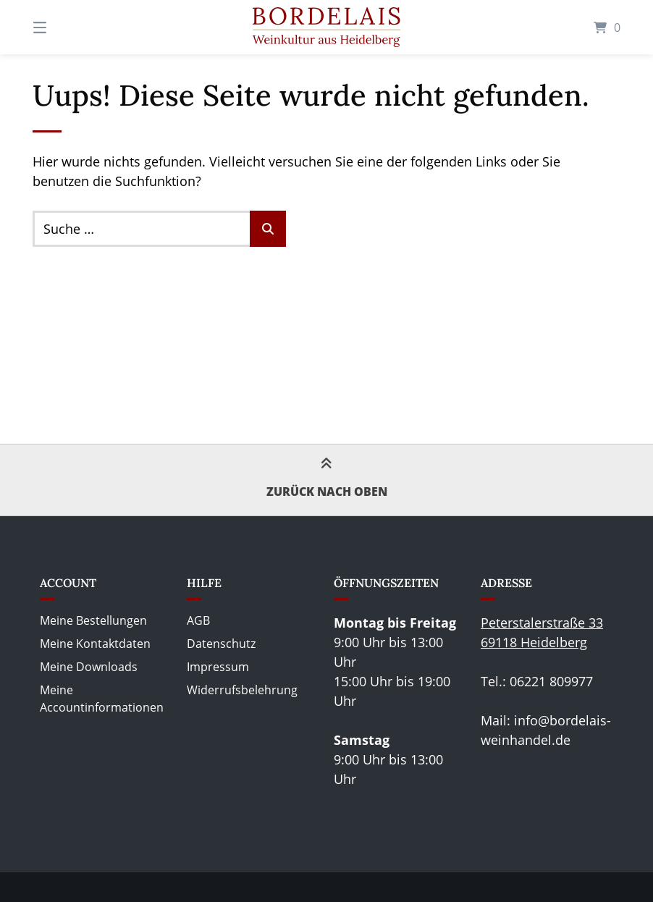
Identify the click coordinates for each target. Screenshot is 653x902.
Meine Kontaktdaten (95, 644)
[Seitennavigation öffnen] (65, 27)
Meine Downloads (89, 667)
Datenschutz (221, 644)
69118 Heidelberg (534, 642)
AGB (198, 620)
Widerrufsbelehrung (242, 690)
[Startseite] (326, 27)
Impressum (218, 667)
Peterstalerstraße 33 (542, 622)
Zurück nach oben (326, 479)
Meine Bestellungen (93, 620)
